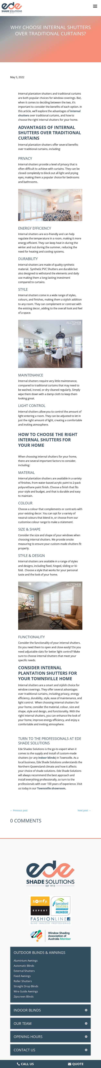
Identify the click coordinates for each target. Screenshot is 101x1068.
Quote (77, 1064)
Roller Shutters (23, 981)
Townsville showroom (51, 788)
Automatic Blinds (24, 966)
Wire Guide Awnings (26, 991)
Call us (27, 1064)
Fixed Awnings (22, 976)
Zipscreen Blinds (24, 996)
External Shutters (24, 971)
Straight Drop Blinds (26, 986)
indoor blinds (46, 757)
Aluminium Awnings (26, 960)
